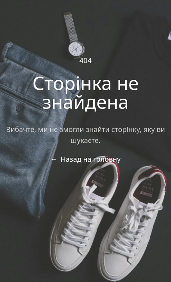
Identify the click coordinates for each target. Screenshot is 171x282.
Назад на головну (85, 159)
